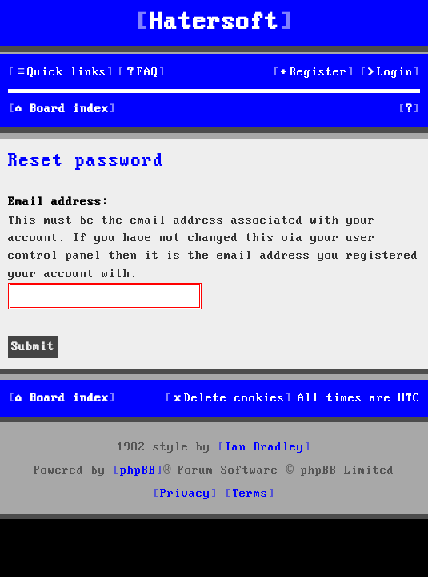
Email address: (58, 202)
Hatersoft (214, 23)
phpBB (138, 470)
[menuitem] (142, 73)
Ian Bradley (264, 447)
